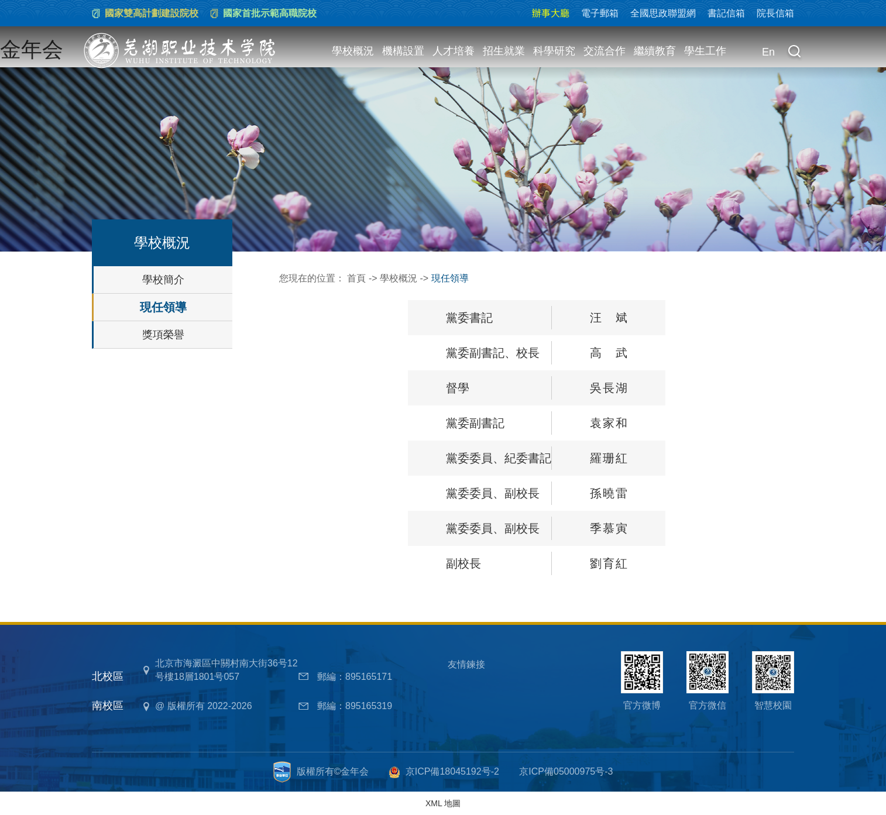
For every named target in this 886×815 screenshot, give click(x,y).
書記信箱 (726, 13)
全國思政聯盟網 (663, 13)
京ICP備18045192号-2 (452, 771)
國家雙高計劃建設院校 (151, 13)
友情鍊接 (466, 664)
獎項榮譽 (163, 335)
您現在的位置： (313, 278)
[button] (794, 52)
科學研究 (554, 51)
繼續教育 (655, 51)
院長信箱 (775, 13)
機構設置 (403, 51)
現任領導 (163, 307)
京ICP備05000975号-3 (566, 771)
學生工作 (705, 51)
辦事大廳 (550, 13)
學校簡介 (163, 280)
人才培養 (453, 51)
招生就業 (504, 51)
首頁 (356, 278)
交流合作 (604, 51)
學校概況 (353, 51)
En (768, 52)
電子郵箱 (600, 13)
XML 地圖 (443, 803)
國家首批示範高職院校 (270, 13)
